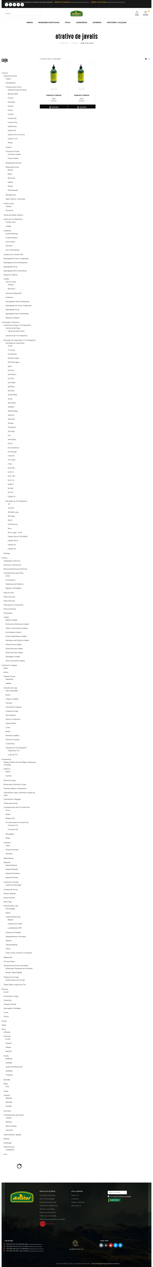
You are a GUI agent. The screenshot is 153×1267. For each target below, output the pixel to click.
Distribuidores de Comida (15, 980)
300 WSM (12, 403)
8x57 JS (11, 480)
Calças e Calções (12, 699)
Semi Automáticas (12, 250)
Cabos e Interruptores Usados (17, 628)
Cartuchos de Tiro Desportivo (17, 335)
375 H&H (11, 431)
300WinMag (12, 411)
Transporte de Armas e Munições (16, 965)
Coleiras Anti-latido (15, 924)
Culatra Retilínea (12, 233)
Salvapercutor (11, 195)
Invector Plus (12, 122)
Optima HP (12, 130)
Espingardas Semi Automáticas (15, 271)
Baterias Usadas (11, 620)
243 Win (11, 370)
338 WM (11, 419)
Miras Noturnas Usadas (14, 648)
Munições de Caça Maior (15, 343)
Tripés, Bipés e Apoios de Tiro (15, 984)
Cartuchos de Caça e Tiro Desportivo (17, 325)
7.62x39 (11, 456)
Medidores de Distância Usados (17, 640)
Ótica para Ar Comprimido (13, 605)
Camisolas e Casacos (13, 707)
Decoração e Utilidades (12, 1008)
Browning (11, 178)
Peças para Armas (12, 167)
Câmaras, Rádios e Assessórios (15, 788)
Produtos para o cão (11, 906)
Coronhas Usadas (14, 154)
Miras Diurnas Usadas (14, 644)
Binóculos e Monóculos (12, 565)
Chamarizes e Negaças (12, 799)
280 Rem (11, 387)
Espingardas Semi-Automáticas (17, 313)
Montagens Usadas (13, 656)
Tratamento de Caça (11, 977)
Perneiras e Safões (12, 735)
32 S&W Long (13, 512)
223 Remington (13, 362)
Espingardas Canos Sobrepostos (15, 262)
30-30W (11, 391)
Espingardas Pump (12, 309)
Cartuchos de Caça (13, 328)
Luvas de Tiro (13, 755)
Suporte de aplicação (13, 885)
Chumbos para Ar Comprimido (17, 822)
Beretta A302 (13, 94)
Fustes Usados (13, 158)
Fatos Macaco (11, 715)
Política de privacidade (48, 1216)
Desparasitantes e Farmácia (16, 936)
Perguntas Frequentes (48, 1212)
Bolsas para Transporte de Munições (19, 968)
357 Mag (11, 516)
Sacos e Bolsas (11, 1126)
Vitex (54, 99)
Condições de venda (47, 1195)
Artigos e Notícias (77, 1202)
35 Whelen (12, 427)
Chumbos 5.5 (13, 829)
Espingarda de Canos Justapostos (16, 258)
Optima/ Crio (13, 139)
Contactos (75, 1199)
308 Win (11, 415)
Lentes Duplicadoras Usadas (16, 636)
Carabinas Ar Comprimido (13, 254)
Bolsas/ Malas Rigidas (14, 972)
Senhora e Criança (12, 739)
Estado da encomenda (48, 1202)
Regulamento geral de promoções (52, 1219)
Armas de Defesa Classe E (13, 215)
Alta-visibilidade (12, 691)
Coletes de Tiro (13, 750)
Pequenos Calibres (13, 318)
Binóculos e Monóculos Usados (17, 624)
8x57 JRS (11, 476)
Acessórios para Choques (17, 90)
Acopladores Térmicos (12, 561)
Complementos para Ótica (13, 573)
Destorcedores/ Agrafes (12, 1135)
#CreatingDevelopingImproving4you (106, 1263)
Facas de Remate (12, 849)
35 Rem (11, 423)
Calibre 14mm (13, 540)
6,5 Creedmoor (13, 448)
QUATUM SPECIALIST (14, 1067)
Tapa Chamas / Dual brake (15, 199)
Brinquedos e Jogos (11, 996)
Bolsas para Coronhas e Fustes (15, 784)
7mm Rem (12, 460)
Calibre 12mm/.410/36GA (17, 536)
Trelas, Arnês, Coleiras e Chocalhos (19, 953)
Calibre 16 (11, 496)
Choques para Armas (13, 87)
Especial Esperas (12, 869)
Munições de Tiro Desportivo (16, 501)
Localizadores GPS (15, 928)
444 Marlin (12, 439)
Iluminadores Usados (13, 632)
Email (76, 1245)
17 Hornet (11, 350)
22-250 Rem (12, 354)
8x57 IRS (11, 468)
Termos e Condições (47, 1209)
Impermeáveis (11, 723)
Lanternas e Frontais (11, 882)
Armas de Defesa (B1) (14, 293)
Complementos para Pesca (14, 1115)
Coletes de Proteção (13, 932)
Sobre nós (75, 1195)
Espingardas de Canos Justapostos (18, 305)
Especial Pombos (12, 877)
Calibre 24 (12, 545)
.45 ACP (11, 508)
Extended (11, 102)
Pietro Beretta (13, 190)
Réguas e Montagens (13, 588)
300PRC (11, 407)
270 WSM (11, 382)
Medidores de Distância (14, 584)
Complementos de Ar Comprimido (17, 807)
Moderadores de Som (14, 163)
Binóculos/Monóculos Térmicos (15, 569)
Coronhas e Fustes (12, 151)
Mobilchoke (12, 126)
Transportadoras (11, 945)
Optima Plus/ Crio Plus (16, 134)
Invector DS (12, 118)
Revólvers (11, 289)
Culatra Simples (11, 238)
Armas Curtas (11, 282)
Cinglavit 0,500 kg (53, 95)
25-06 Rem (12, 374)
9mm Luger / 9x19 (15, 532)
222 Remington (13, 358)
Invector (11, 114)
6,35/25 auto (13, 524)
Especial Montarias (13, 873)
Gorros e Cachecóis (13, 719)
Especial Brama (11, 865)
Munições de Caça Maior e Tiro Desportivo (20, 340)
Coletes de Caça (12, 711)
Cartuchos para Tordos (16, 331)
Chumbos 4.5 (13, 825)
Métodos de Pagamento (49, 1205)
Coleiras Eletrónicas (13, 917)
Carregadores (11, 83)
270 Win (11, 378)
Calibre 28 (12, 549)
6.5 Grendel (12, 452)
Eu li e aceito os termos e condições (120, 1196)
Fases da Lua (76, 1205)
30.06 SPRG (12, 395)
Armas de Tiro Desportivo (13, 219)
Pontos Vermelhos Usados (15, 661)
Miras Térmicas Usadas (14, 652)
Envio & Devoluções (47, 1199)
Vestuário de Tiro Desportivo (16, 748)
